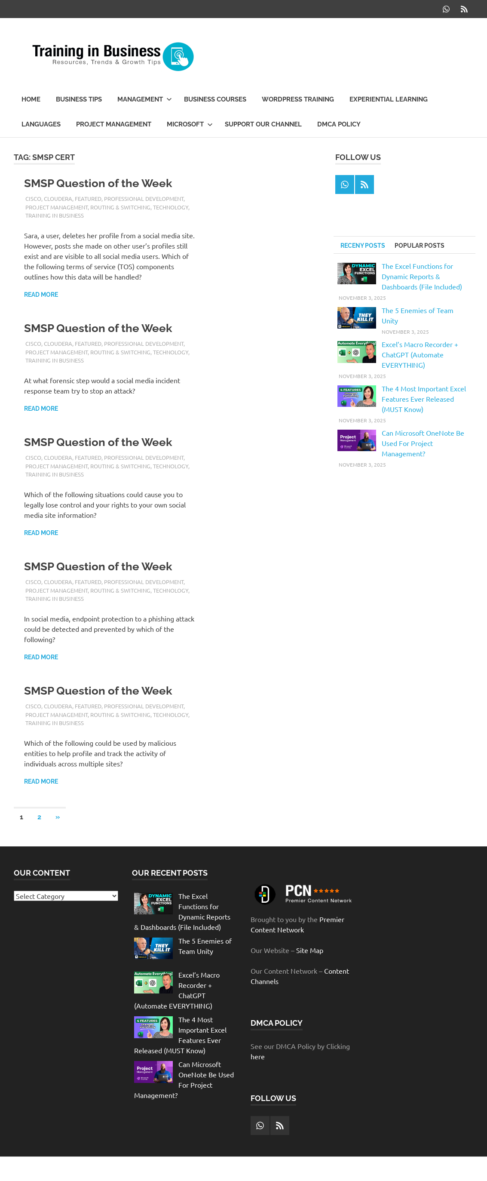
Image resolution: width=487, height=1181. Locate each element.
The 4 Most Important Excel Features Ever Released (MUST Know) (424, 398)
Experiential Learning (388, 99)
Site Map (309, 950)
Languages (41, 124)
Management (144, 99)
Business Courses (215, 99)
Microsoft (190, 124)
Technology (170, 207)
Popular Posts (419, 245)
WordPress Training (298, 99)
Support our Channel (263, 124)
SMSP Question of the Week (98, 183)
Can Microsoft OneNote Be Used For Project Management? (423, 443)
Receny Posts (362, 245)
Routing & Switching (120, 207)
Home (30, 99)
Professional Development (144, 198)
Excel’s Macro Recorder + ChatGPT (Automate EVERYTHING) (420, 354)
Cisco (33, 198)
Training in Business (54, 215)
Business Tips (79, 99)
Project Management (113, 124)
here (258, 1056)
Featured (88, 198)
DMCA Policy (339, 124)
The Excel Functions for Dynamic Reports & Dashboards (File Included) (422, 276)
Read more (41, 294)
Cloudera (58, 198)
